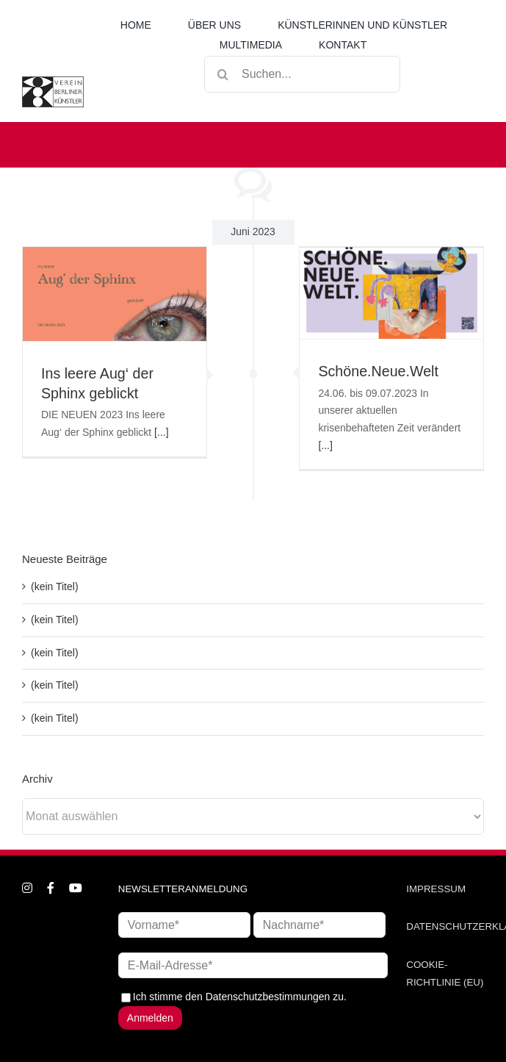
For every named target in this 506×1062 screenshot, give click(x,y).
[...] (161, 432)
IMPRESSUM (436, 888)
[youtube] (75, 888)
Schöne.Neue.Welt (378, 371)
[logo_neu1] (53, 81)
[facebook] (50, 888)
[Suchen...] (302, 74)
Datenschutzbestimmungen (268, 996)
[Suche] (222, 74)
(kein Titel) (55, 586)
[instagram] (27, 888)
